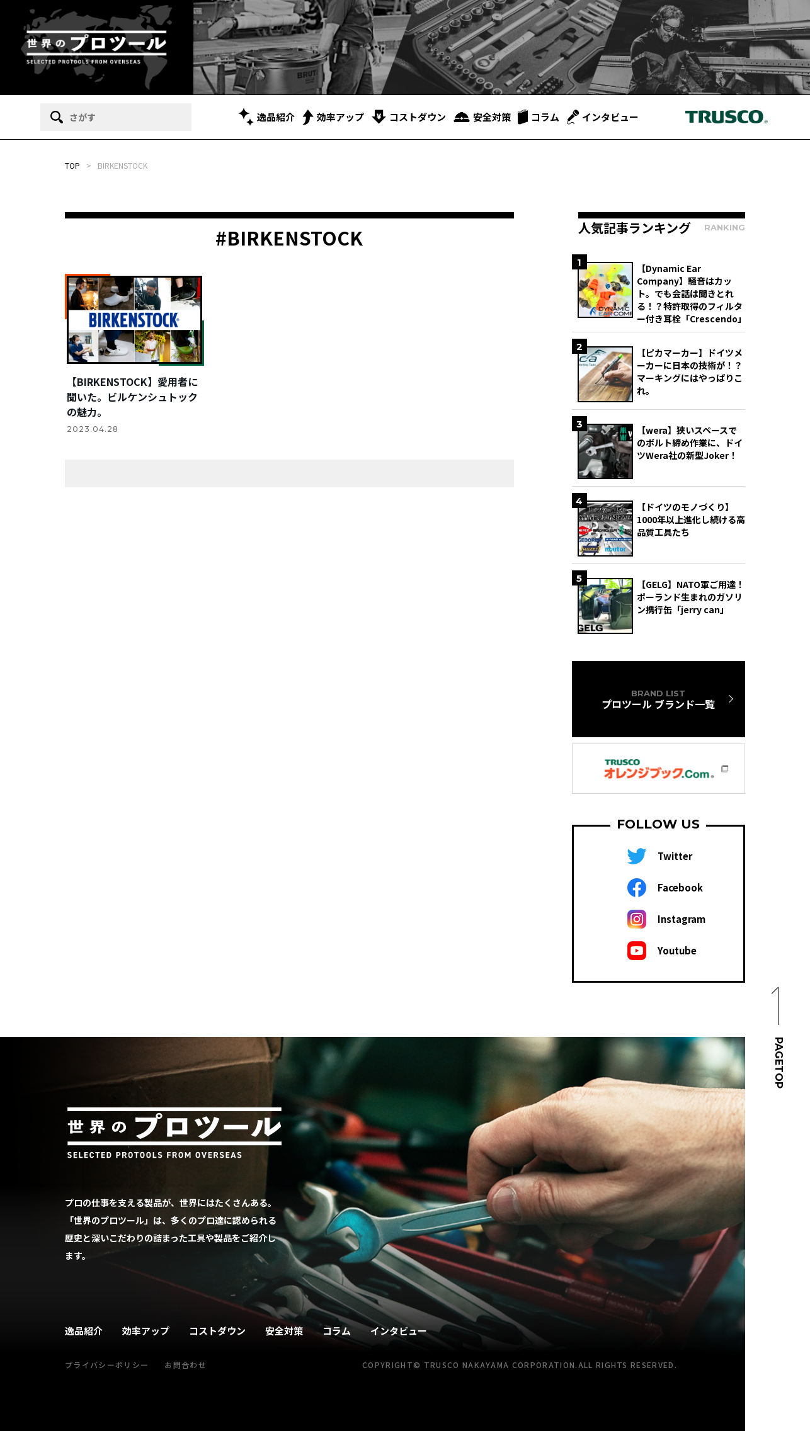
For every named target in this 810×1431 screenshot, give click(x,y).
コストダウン (409, 117)
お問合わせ (185, 1364)
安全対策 (482, 116)
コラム (538, 117)
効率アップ (333, 117)
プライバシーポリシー (107, 1364)
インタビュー (603, 117)
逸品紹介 (266, 117)
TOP (72, 165)
